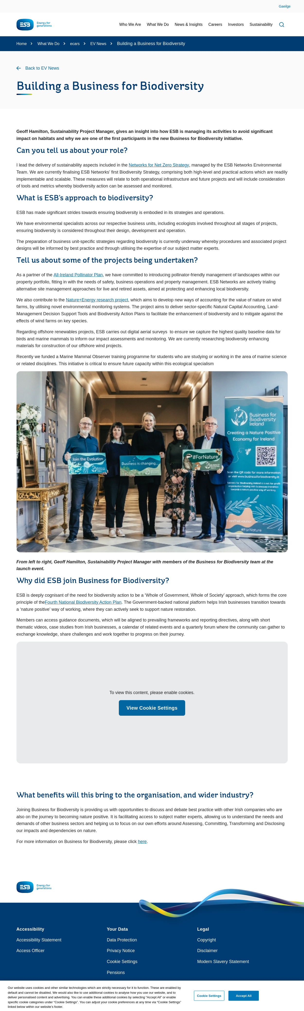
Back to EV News (42, 68)
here (142, 841)
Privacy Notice (121, 950)
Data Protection (122, 939)
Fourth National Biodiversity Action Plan (83, 602)
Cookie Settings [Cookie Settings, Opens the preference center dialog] (209, 997)
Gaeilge (284, 6)
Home (22, 44)
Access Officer (31, 950)
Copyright (206, 939)
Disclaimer (207, 950)
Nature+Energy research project (97, 299)
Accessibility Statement (39, 939)
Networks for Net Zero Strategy (159, 165)
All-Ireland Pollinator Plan (78, 274)
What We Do (48, 44)
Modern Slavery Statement (223, 961)
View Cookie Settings (152, 708)
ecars (75, 44)
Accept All (244, 997)
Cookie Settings (122, 961)
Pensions (116, 972)
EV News (98, 44)
